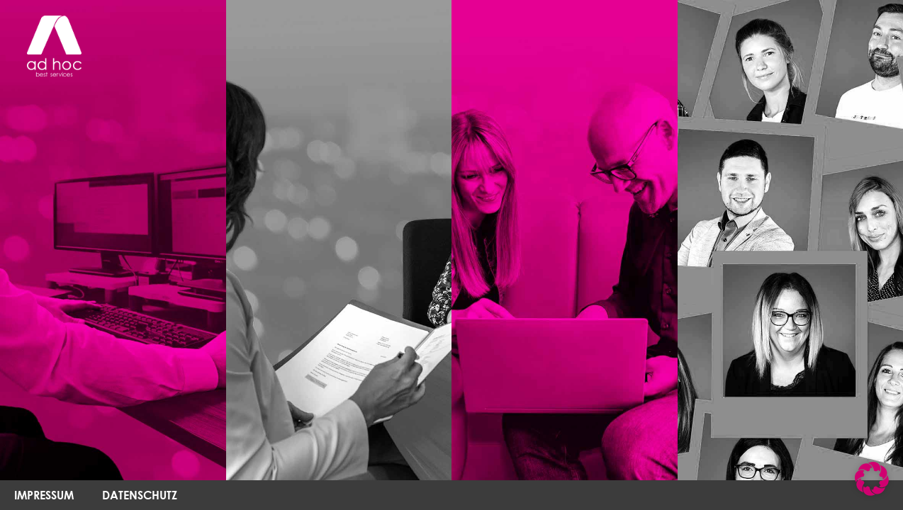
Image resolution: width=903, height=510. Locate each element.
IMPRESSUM (44, 495)
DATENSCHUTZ (139, 495)
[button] (872, 479)
